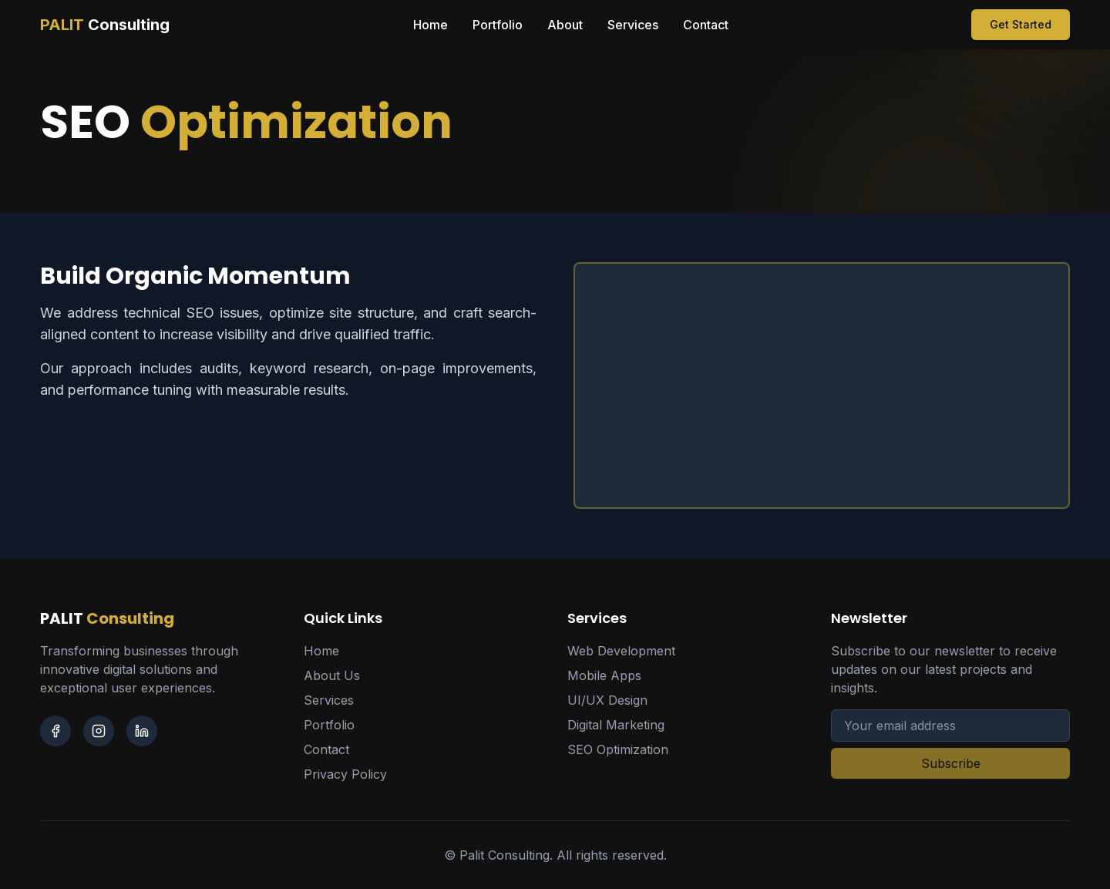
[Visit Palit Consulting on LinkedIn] (141, 731)
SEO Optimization (617, 749)
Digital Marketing (615, 724)
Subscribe (950, 763)
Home (430, 24)
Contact (705, 24)
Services (632, 24)
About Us (332, 675)
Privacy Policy (345, 774)
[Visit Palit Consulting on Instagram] (98, 731)
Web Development (621, 650)
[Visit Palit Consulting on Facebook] (55, 731)
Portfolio (498, 24)
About (565, 24)
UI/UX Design (607, 700)
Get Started (1020, 24)
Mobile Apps (604, 675)
